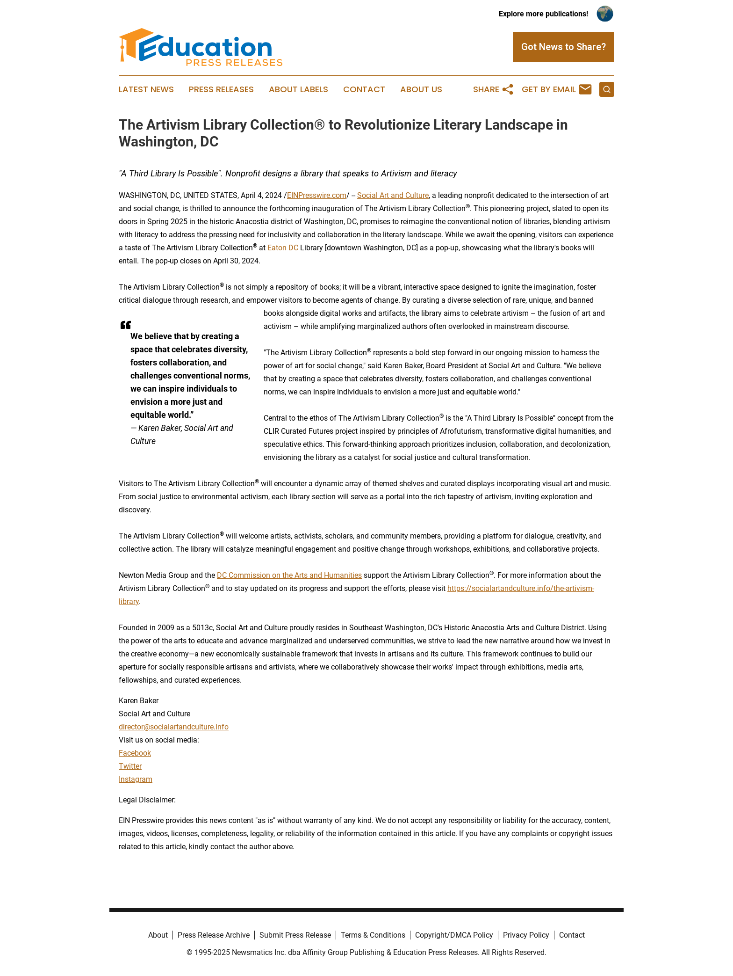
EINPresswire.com (316, 195)
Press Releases (221, 89)
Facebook (135, 753)
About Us (421, 89)
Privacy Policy (526, 935)
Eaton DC (282, 247)
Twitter (130, 766)
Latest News (146, 89)
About (158, 935)
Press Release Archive (214, 935)
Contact (364, 89)
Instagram (135, 779)
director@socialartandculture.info (174, 726)
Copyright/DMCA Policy (454, 935)
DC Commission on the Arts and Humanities (289, 575)
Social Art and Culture (393, 195)
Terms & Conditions (373, 935)
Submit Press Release (295, 935)
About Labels (298, 89)
